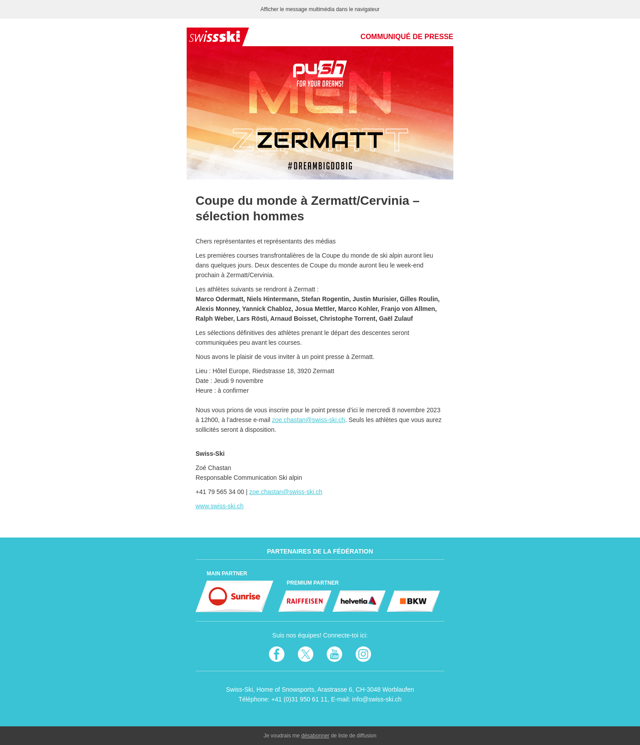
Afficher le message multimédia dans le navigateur (320, 9)
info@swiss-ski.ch (376, 699)
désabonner (315, 736)
